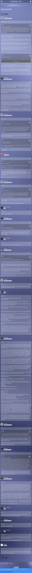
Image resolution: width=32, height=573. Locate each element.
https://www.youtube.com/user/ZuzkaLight (21, 311)
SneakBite (5, 273)
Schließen (10, 571)
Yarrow (11, 177)
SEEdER (11, 275)
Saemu (3, 10)
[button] (1, 1)
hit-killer (11, 73)
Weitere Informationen (4, 571)
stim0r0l (3, 501)
